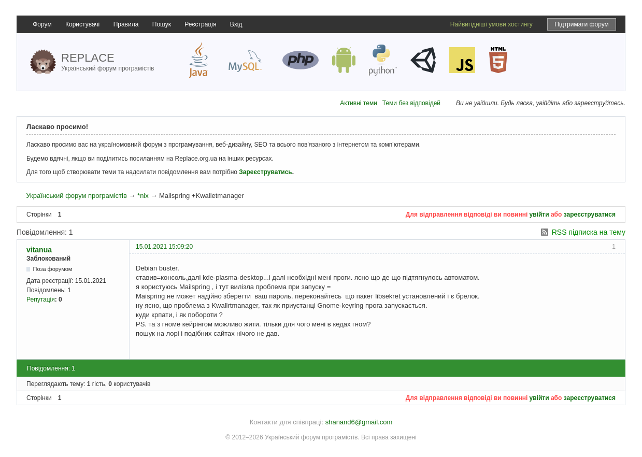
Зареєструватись (265, 172)
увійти (539, 214)
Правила (126, 24)
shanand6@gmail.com (359, 422)
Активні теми (358, 103)
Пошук (161, 24)
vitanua (39, 250)
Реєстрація (200, 24)
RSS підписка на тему (588, 232)
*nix (143, 195)
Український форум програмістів (76, 195)
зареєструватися (590, 214)
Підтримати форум (581, 24)
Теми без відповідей (411, 103)
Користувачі (82, 24)
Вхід (236, 24)
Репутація (40, 299)
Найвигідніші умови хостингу (491, 24)
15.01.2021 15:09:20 (164, 246)
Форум (42, 24)
